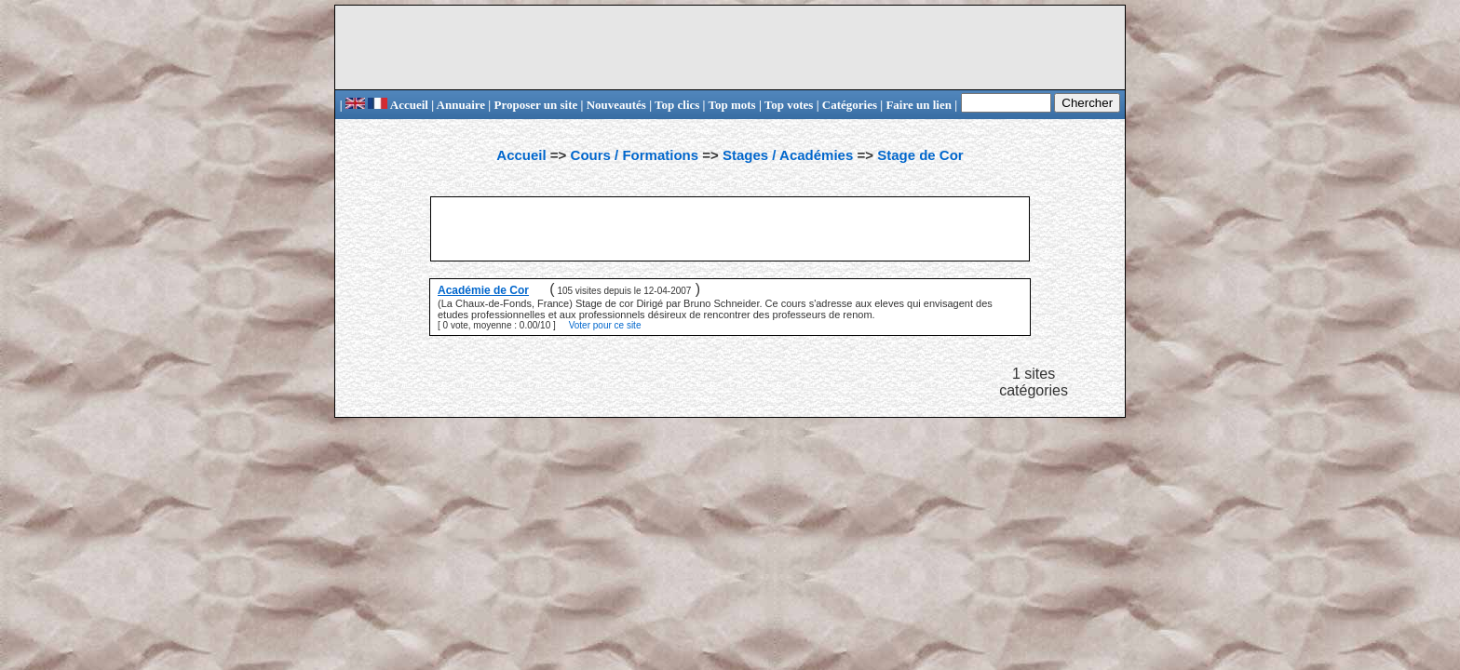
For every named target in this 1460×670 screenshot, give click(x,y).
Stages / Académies (788, 155)
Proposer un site (535, 105)
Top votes (789, 105)
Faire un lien (918, 105)
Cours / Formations (635, 155)
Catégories (849, 105)
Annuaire (461, 105)
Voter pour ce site (605, 325)
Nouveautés (616, 105)
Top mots (731, 105)
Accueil (398, 105)
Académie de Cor (483, 290)
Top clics (677, 105)
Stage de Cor (920, 155)
